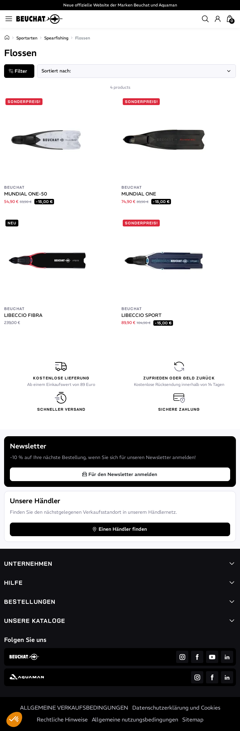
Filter (17, 71)
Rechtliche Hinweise (62, 719)
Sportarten (26, 37)
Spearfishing (56, 37)
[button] (14, 719)
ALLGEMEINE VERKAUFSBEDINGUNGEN (74, 707)
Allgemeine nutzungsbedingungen (135, 719)
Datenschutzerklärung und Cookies (176, 707)
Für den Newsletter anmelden (119, 474)
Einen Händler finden (119, 529)
